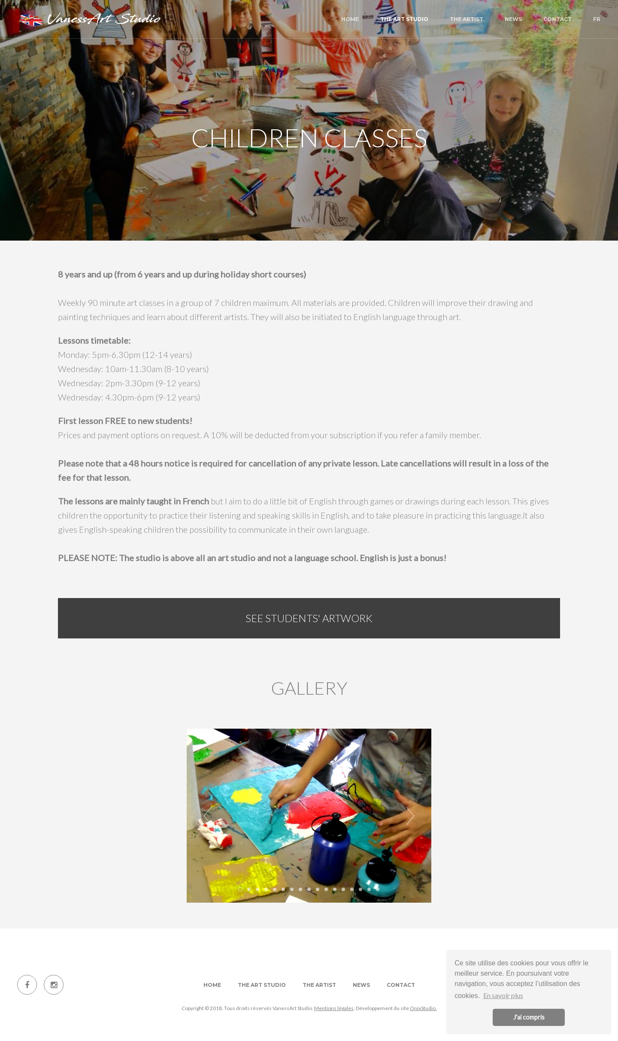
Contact (557, 19)
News (513, 19)
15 (360, 889)
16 (369, 889)
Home (350, 19)
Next (410, 816)
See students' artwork (309, 618)
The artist (466, 19)
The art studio (404, 19)
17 (378, 889)
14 (352, 889)
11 (326, 889)
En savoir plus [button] (503, 995)
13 (343, 889)
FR (596, 19)
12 (335, 889)
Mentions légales (334, 1008)
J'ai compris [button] (529, 1017)
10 (317, 889)
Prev (208, 816)
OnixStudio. (423, 1008)
